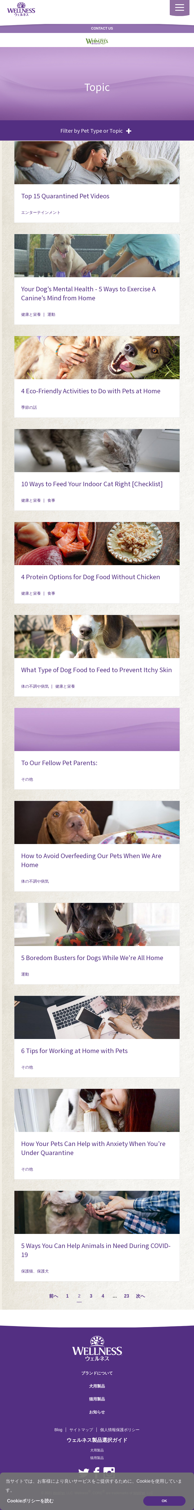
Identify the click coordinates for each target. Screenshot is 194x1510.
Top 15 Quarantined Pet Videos (65, 195)
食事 (51, 500)
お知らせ (97, 1412)
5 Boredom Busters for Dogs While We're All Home (92, 957)
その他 (27, 779)
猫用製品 (97, 1399)
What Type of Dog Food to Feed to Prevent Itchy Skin (96, 669)
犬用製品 (97, 1386)
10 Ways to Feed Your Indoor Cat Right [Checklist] (92, 483)
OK (164, 1501)
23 (126, 1296)
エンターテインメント (41, 212)
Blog (58, 1429)
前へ (53, 1296)
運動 (51, 314)
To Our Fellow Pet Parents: (59, 762)
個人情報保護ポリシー (120, 1429)
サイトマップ (81, 1429)
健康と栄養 (31, 314)
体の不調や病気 (35, 686)
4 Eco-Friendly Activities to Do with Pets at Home (90, 390)
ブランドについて (97, 1373)
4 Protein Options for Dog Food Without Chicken (90, 576)
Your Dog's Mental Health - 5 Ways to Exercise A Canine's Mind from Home (88, 293)
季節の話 (29, 407)
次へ (140, 1296)
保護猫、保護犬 (35, 1271)
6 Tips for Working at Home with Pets (74, 1050)
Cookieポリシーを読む (30, 1500)
